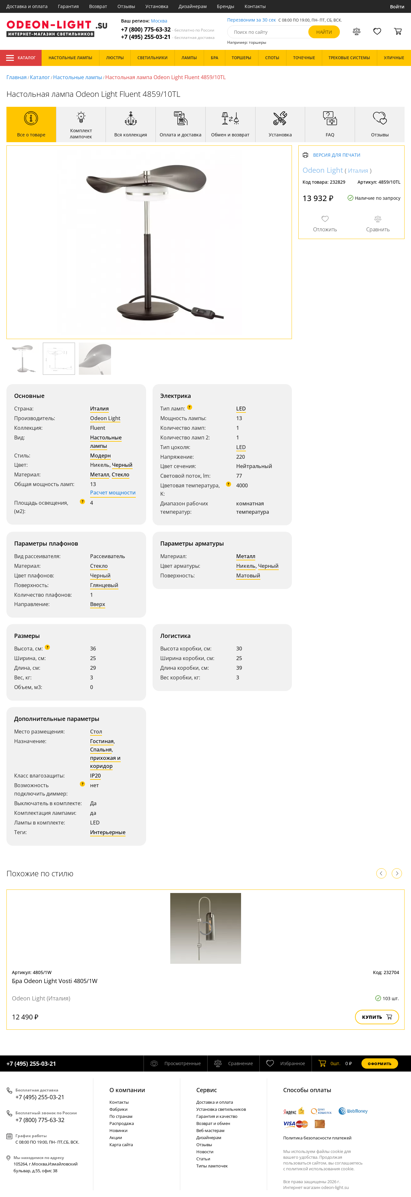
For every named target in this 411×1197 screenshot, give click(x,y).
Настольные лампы (77, 77)
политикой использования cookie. (320, 1169)
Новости (204, 1152)
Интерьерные (108, 832)
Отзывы (126, 6)
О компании (127, 1090)
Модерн (100, 455)
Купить (377, 1017)
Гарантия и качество (217, 1116)
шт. (329, 1063)
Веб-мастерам (210, 1130)
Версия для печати (336, 155)
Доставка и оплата (27, 6)
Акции (115, 1137)
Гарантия (68, 6)
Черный (122, 464)
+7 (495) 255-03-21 (168, 37)
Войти (397, 7)
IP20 (95, 775)
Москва (159, 21)
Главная (16, 77)
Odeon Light (105, 418)
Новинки (118, 1130)
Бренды (225, 6)
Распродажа (121, 1123)
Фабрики (118, 1109)
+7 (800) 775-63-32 (167, 29)
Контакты (255, 6)
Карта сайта (121, 1144)
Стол (96, 731)
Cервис (206, 1090)
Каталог (20, 58)
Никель (246, 565)
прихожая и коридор (105, 762)
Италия (99, 408)
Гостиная (102, 741)
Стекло (120, 474)
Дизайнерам (193, 6)
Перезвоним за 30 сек (251, 20)
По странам (121, 1116)
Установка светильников (221, 1109)
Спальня (101, 749)
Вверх (97, 604)
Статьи (203, 1159)
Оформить (380, 1063)
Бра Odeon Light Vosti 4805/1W (55, 981)
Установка (156, 6)
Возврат (98, 6)
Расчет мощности (113, 492)
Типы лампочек (212, 1166)
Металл (99, 474)
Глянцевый (104, 585)
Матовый (248, 575)
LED (241, 408)
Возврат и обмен (213, 1123)
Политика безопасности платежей (317, 1138)
